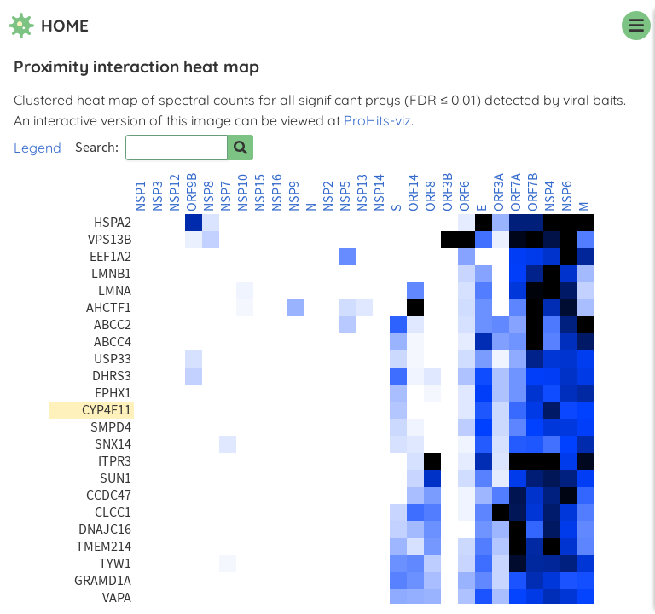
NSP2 (328, 196)
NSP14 (379, 192)
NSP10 (243, 192)
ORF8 (430, 196)
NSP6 (567, 196)
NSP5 (345, 196)
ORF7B (533, 192)
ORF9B (191, 192)
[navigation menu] (636, 25)
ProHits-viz (377, 120)
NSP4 (550, 196)
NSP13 (362, 192)
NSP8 (208, 196)
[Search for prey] (240, 147)
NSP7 (226, 196)
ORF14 (413, 192)
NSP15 (260, 192)
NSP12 (174, 192)
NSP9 (294, 196)
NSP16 (277, 192)
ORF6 (464, 196)
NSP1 (140, 196)
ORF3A (498, 192)
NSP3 (157, 196)
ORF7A (516, 192)
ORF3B (447, 192)
